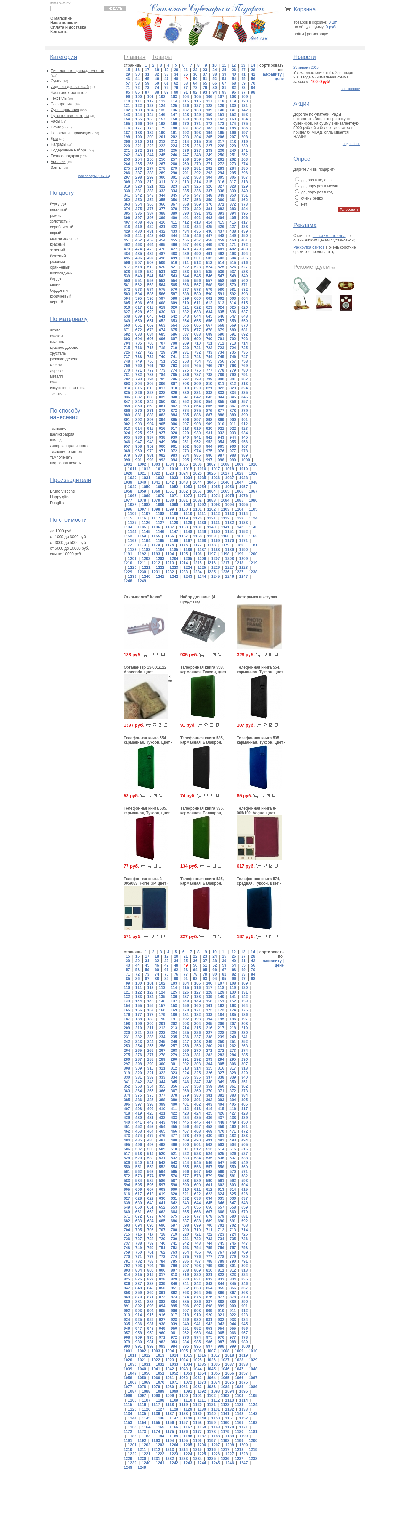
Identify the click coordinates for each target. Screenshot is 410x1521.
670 (244, 325)
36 (195, 74)
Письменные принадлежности (77, 71)
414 (209, 222)
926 (150, 433)
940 (186, 437)
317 (233, 182)
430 (138, 231)
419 (138, 227)
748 (127, 361)
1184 (160, 549)
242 (127, 155)
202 (174, 137)
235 (174, 150)
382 (221, 209)
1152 (243, 531)
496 (138, 258)
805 (150, 383)
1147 (174, 531)
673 (150, 330)
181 (186, 128)
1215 (197, 563)
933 (233, 433)
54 (234, 79)
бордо (55, 279)
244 (150, 155)
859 (138, 406)
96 (234, 92)
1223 (174, 567)
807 (174, 383)
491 (209, 253)
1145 (146, 531)
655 (197, 321)
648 (244, 316)
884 (174, 415)
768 (233, 366)
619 (162, 307)
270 (197, 164)
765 (197, 366)
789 (221, 374)
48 (176, 79)
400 (174, 218)
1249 (141, 581)
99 (128, 96)
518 (138, 267)
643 (186, 316)
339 (233, 191)
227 (209, 146)
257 (174, 159)
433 (174, 231)
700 (209, 339)
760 (138, 366)
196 (233, 132)
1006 (197, 464)
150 (209, 114)
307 (244, 177)
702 (233, 339)
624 (221, 307)
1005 (183, 464)
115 (186, 101)
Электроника (62, 104)
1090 (174, 505)
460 (233, 240)
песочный (58, 210)
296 (244, 173)
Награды (58, 144)
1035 (201, 478)
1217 (225, 563)
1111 (201, 513)
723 (221, 348)
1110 (188, 513)
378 (174, 209)
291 (186, 173)
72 (137, 88)
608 (162, 303)
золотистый (60, 221)
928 (174, 433)
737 (127, 357)
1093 (215, 505)
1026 (211, 473)
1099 (169, 509)
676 (186, 330)
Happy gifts (59, 497)
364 (138, 204)
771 (138, 370)
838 (150, 397)
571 (244, 285)
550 (127, 280)
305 (221, 177)
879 (244, 410)
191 (174, 132)
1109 (174, 513)
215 (197, 141)
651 (150, 321)
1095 (243, 505)
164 (244, 119)
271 (209, 164)
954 (221, 442)
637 (244, 312)
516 (244, 262)
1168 (201, 540)
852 (186, 401)
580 (221, 289)
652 (162, 321)
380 (197, 209)
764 (186, 366)
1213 (169, 563)
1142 (239, 527)
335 (186, 191)
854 (209, 401)
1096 (128, 509)
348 (209, 195)
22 (195, 70)
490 (197, 253)
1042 (169, 482)
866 (221, 406)
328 (233, 186)
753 (186, 361)
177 (138, 128)
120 (244, 101)
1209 (243, 558)
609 (174, 303)
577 (186, 289)
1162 (253, 536)
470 (221, 244)
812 (233, 383)
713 (233, 343)
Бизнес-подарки (65, 156)
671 (127, 330)
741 (174, 357)
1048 (253, 482)
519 (150, 267)
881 (138, 415)
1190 (243, 549)
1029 (253, 473)
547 (221, 276)
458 (209, 240)
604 (244, 298)
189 (150, 132)
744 (209, 357)
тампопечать (61, 457)
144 (138, 114)
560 (244, 280)
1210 (128, 563)
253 (127, 159)
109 (244, 96)
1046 (225, 482)
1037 (229, 478)
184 (221, 128)
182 (197, 128)
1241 (160, 576)
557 (209, 280)
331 (138, 191)
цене (279, 79)
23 (205, 70)
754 (197, 361)
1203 (160, 558)
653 (174, 321)
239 (221, 150)
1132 (229, 522)
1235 (211, 572)
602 (221, 298)
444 (174, 235)
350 (233, 195)
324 (186, 186)
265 (138, 164)
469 (209, 244)
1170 (229, 540)
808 (186, 383)
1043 (183, 482)
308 (127, 182)
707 (162, 343)
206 (221, 137)
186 (244, 128)
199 (138, 137)
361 (233, 200)
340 (244, 191)
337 (209, 191)
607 (150, 303)
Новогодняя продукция (71, 133)
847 (127, 401)
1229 (128, 572)
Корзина (305, 9)
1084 (225, 500)
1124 (253, 518)
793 (138, 379)
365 (150, 204)
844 (221, 397)
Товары (162, 57)
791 (244, 374)
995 (186, 460)
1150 (215, 531)
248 (197, 155)
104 (186, 96)
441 (138, 235)
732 (197, 352)
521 (174, 267)
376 (150, 209)
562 (138, 285)
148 (186, 114)
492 (221, 253)
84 (253, 88)
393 (221, 213)
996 (197, 460)
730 (174, 352)
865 (209, 406)
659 (244, 321)
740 (162, 357)
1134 (128, 527)
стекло (56, 365)
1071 (174, 496)
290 (174, 173)
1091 (188, 505)
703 (244, 339)
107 (221, 96)
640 (150, 316)
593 (244, 294)
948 (150, 442)
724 (233, 348)
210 (138, 141)
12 (234, 65)
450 (244, 235)
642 (174, 316)
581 (233, 289)
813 (244, 383)
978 (244, 451)
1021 (141, 473)
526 (233, 267)
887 (209, 415)
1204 (174, 558)
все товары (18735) (94, 176)
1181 (253, 545)
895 (174, 419)
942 (209, 437)
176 (127, 128)
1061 (169, 491)
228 (221, 146)
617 (138, 307)
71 (128, 88)
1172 (128, 545)
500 (186, 258)
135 (162, 110)
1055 (215, 487)
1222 (160, 567)
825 (127, 392)
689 (209, 334)
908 (197, 424)
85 (128, 92)
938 (162, 437)
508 (150, 262)
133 (138, 110)
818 (174, 388)
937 (150, 437)
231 (127, 150)
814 (127, 388)
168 (162, 123)
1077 (128, 500)
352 (127, 200)
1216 (211, 563)
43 (128, 79)
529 (138, 271)
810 (209, 383)
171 (197, 123)
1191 (128, 554)
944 (233, 437)
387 (150, 213)
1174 (156, 545)
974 (197, 451)
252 (244, 155)
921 (221, 428)
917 (174, 428)
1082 (197, 500)
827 (150, 392)
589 (197, 294)
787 (197, 374)
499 (174, 258)
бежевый (58, 256)
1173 (141, 545)
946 (127, 442)
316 (221, 182)
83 (243, 88)
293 (209, 173)
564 (162, 285)
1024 (183, 473)
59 (147, 83)
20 (176, 70)
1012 (146, 469)
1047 (239, 482)
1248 (128, 581)
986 (209, 455)
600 (197, 298)
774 (174, 370)
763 (174, 366)
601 (209, 298)
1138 (183, 527)
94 (214, 92)
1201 (132, 558)
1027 (225, 473)
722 (209, 348)
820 (197, 388)
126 (186, 105)
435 (197, 231)
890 (244, 415)
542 (162, 276)
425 (209, 227)
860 (150, 406)
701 (221, 339)
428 (244, 227)
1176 (183, 545)
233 (150, 150)
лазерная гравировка (69, 446)
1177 (197, 545)
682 (127, 334)
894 (162, 419)
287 (138, 173)
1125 (132, 522)
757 (233, 361)
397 (138, 218)
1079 (156, 500)
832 (209, 392)
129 (221, 105)
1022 (156, 473)
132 (127, 110)
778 (221, 370)
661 (138, 325)
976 (221, 451)
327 (221, 186)
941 (197, 437)
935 (127, 437)
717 (150, 348)
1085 (239, 500)
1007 (211, 464)
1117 (156, 518)
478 (186, 249)
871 (150, 410)
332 (150, 191)
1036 (215, 478)
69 (243, 83)
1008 (225, 464)
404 (221, 218)
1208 (229, 558)
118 (221, 101)
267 (162, 164)
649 (127, 321)
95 (224, 92)
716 (138, 348)
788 (209, 374)
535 (209, 271)
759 (127, 366)
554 (174, 280)
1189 (229, 549)
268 (174, 164)
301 (174, 177)
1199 (239, 554)
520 (162, 267)
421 (162, 227)
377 (162, 209)
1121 (211, 518)
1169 (215, 540)
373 (244, 204)
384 (244, 209)
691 (233, 334)
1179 (225, 545)
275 (127, 168)
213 (174, 141)
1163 (132, 540)
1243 (188, 576)
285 (244, 168)
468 (197, 244)
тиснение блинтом (66, 451)
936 (138, 437)
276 (138, 168)
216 (209, 141)
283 (221, 168)
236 (186, 150)
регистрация (318, 34)
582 (244, 289)
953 (209, 442)
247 (186, 155)
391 (197, 213)
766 (209, 366)
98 (253, 92)
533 (186, 271)
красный (57, 244)
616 (127, 307)
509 (162, 262)
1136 (156, 527)
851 (174, 401)
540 (138, 276)
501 (197, 258)
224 (174, 146)
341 (127, 195)
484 (127, 253)
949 (162, 442)
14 (253, 65)
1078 (141, 500)
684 (150, 334)
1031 (146, 478)
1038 (243, 478)
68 (234, 83)
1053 (188, 487)
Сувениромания (65, 110)
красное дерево (64, 347)
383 (233, 209)
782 (138, 374)
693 (127, 339)
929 (186, 433)
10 (214, 65)
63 (186, 83)
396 (127, 218)
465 (162, 244)
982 (162, 455)
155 (138, 119)
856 (233, 401)
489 (186, 253)
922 (233, 428)
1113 (229, 513)
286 (127, 173)
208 (244, 137)
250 (221, 155)
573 (138, 289)
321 (150, 186)
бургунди (58, 204)
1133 (243, 522)
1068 (132, 496)
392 (209, 213)
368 (186, 204)
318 (244, 182)
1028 (239, 473)
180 (174, 128)
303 (197, 177)
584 (138, 294)
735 (233, 352)
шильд (56, 440)
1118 (169, 518)
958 (138, 446)
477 (174, 249)
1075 (229, 496)
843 (209, 397)
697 (174, 339)
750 (150, 361)
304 (209, 177)
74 (157, 88)
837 (138, 397)
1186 (188, 549)
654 (186, 321)
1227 (229, 567)
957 (127, 446)
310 (150, 182)
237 (197, 150)
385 (127, 213)
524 (209, 267)
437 (221, 231)
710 (197, 343)
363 (127, 204)
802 (244, 379)
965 (221, 446)
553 (162, 280)
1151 (229, 531)
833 (221, 392)
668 (221, 325)
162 (221, 119)
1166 (174, 540)
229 (233, 146)
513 (209, 262)
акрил (55, 330)
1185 (174, 549)
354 (150, 200)
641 (162, 316)
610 (186, 303)
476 (162, 249)
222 (150, 146)
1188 (215, 549)
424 (197, 227)
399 (162, 218)
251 (233, 155)
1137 (169, 527)
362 (244, 200)
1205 (188, 558)
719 (174, 348)
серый (55, 233)
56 (253, 79)
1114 (243, 513)
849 (150, 401)
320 (138, 186)
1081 (183, 500)
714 (244, 343)
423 (186, 227)
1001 (128, 464)
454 (162, 240)
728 (150, 352)
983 (174, 455)
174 (233, 123)
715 (127, 348)
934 (244, 433)
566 (186, 285)
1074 (215, 496)
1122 (225, 518)
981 (150, 455)
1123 (239, 518)
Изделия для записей (70, 87)
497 (150, 258)
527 (244, 267)
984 (186, 455)
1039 (128, 482)
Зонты (56, 167)
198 (127, 137)
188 (138, 132)
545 (197, 276)
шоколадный (61, 273)
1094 (229, 505)
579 (209, 289)
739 (150, 357)
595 (138, 298)
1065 (225, 491)
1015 (188, 469)
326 (209, 186)
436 (209, 231)
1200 (253, 554)
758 (244, 361)
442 (150, 235)
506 (127, 262)
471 (233, 244)
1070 (160, 496)
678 (209, 330)
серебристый (61, 227)
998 (221, 460)
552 (150, 280)
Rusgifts (57, 503)
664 (174, 325)
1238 (253, 572)
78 (195, 88)
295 (233, 173)
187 (127, 132)
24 (214, 70)
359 (209, 200)
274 (244, 164)
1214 (183, 563)
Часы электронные (67, 92)
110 (127, 101)
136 (174, 110)
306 (233, 177)
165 (127, 123)
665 (186, 325)
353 (138, 200)
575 (162, 289)
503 (221, 258)
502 (209, 258)
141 (233, 110)
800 (221, 379)
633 (197, 312)
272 (221, 164)
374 (127, 209)
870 (138, 410)
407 (127, 222)
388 (162, 213)
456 (186, 240)
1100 (183, 509)
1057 (243, 487)
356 (174, 200)
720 (186, 348)
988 (233, 455)
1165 (160, 540)
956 (244, 442)
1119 (183, 518)
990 (127, 460)
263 (244, 159)
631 (174, 312)
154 (127, 119)
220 (127, 146)
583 (127, 294)
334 (174, 191)
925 (138, 433)
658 (233, 321)
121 (127, 105)
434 (186, 231)
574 (150, 289)
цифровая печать (65, 463)
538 (244, 271)
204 (197, 137)
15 (128, 70)
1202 (146, 558)
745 (221, 357)
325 (197, 186)
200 (150, 137)
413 (197, 222)
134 (150, 110)
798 (197, 379)
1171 (243, 540)
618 (150, 307)
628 (138, 312)
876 (209, 410)
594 (127, 298)
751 (162, 361)
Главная (135, 57)
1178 (211, 545)
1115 (128, 518)
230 (244, 146)
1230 (141, 572)
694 (138, 339)
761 (150, 366)
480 (209, 249)
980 (138, 455)
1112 (215, 513)
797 (186, 379)
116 (197, 101)
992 (150, 460)
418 (127, 227)
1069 (146, 496)
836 (127, 397)
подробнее (351, 144)
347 (197, 195)
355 (162, 200)
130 (233, 105)
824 (244, 388)
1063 (197, 491)
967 (244, 446)
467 (186, 244)
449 (233, 235)
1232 (169, 572)
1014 (174, 469)
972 (174, 451)
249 (209, 155)
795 (162, 379)
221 (138, 146)
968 (127, 451)
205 (209, 137)
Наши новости (64, 22)
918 (186, 428)
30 (137, 74)
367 (174, 204)
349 (221, 195)
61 (166, 83)
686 (174, 334)
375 (138, 209)
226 (197, 146)
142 (244, 110)
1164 (146, 540)
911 (233, 424)
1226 (215, 567)
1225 (201, 567)
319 (127, 186)
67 (224, 83)
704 (127, 343)
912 (244, 424)
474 (138, 249)
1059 (141, 491)
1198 (225, 554)
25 (224, 70)
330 (127, 191)
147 (174, 114)
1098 (156, 509)
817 (162, 388)
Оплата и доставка (68, 27)
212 (162, 141)
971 (162, 451)
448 (221, 235)
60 (157, 83)
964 (209, 446)
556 (197, 280)
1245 (215, 576)
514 (221, 262)
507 (138, 262)
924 (127, 433)
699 (197, 339)
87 (147, 92)
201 (162, 137)
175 (244, 123)
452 (138, 240)
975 (209, 451)
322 (162, 186)
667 (209, 325)
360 (221, 200)
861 (162, 406)
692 (244, 334)
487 (162, 253)
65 (205, 83)
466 (174, 244)
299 (150, 177)
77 (186, 88)
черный (56, 302)
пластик (57, 341)
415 (221, 222)
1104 (239, 509)
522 (186, 267)
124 (162, 105)
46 (157, 79)
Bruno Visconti (62, 491)
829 (174, 392)
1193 (156, 554)
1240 (146, 576)
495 (127, 258)
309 (138, 182)
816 (150, 388)
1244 (201, 576)
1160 (225, 536)
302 (186, 177)
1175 (169, 545)
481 (221, 249)
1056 (229, 487)
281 (197, 168)
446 (197, 235)
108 (233, 96)
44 (137, 79)
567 (197, 285)
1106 (132, 513)
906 (174, 424)
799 (209, 379)
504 (233, 258)
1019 (243, 469)
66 (214, 83)
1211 (141, 563)
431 (150, 231)
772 (150, 370)
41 (243, 74)
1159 (211, 536)
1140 (211, 527)
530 (150, 271)
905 (162, 424)
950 (174, 442)
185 (233, 128)
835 (244, 392)
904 (150, 424)
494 (244, 253)
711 (209, 343)
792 (127, 379)
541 (150, 276)
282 (209, 168)
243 (138, 155)
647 (233, 316)
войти (299, 34)
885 (186, 415)
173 (221, 123)
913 (127, 428)
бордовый (59, 290)
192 (186, 132)
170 (186, 123)
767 (221, 366)
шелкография (62, 434)
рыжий (56, 215)
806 (162, 383)
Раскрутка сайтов (308, 247)
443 (162, 235)
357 (186, 200)
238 (209, 150)
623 (209, 307)
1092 (201, 505)
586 (162, 294)
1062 (183, 491)
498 (162, 258)
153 (244, 114)
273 (233, 164)
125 (174, 105)
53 (224, 79)
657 (221, 321)
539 (127, 276)
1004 (169, 464)
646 (221, 316)
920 (209, 428)
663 (162, 325)
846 (244, 397)
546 (209, 276)
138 (197, 110)
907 (186, 424)
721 (197, 348)
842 (197, 397)
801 (233, 379)
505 (244, 258)
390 (186, 213)
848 (138, 401)
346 (186, 195)
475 (150, 249)
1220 (132, 567)
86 (137, 92)
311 (162, 182)
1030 (132, 478)
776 (197, 370)
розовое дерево (64, 359)
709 (186, 343)
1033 (174, 478)
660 (127, 325)
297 (127, 177)
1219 (253, 563)
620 (174, 307)
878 (233, 410)
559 (233, 280)
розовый (57, 261)
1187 (201, 549)
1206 (201, 558)
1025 (197, 473)
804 (138, 383)
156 (150, 119)
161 (209, 119)
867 (233, 406)
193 (197, 132)
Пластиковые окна (329, 235)
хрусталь (58, 353)
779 (233, 370)
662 (150, 325)
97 (243, 92)
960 (162, 446)
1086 (253, 500)
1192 (141, 554)
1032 (160, 478)
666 (197, 325)
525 (221, 267)
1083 (211, 500)
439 (244, 231)
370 (209, 204)
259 (197, 159)
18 (157, 70)
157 (162, 119)
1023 (169, 473)
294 (221, 173)
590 (209, 294)
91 (186, 92)
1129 (188, 522)
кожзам (56, 336)
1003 (156, 464)
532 (174, 271)
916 (162, 428)
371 (221, 204)
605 (127, 303)
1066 (239, 491)
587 (174, 294)
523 (197, 267)
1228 (243, 567)
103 (174, 96)
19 (166, 70)
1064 (211, 491)
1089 (160, 505)
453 (150, 240)
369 (197, 204)
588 (186, 294)
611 (197, 303)
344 (162, 195)
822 (221, 388)
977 (233, 451)
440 (127, 235)
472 (244, 244)
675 (174, 330)
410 (162, 222)
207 (233, 137)
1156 (169, 536)
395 (244, 213)
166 (138, 123)
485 (138, 253)
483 (244, 249)
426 (221, 227)
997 (209, 460)
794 (150, 379)
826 (138, 392)
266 (150, 164)
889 (233, 415)
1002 (141, 464)
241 (244, 150)
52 (214, 79)
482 (233, 249)
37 (205, 74)
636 (233, 312)
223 (162, 146)
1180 (239, 545)
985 (197, 455)
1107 (146, 513)
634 (209, 312)
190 (162, 132)
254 (138, 159)
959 (150, 446)
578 (197, 289)
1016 (201, 469)
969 (138, 451)
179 (162, 128)
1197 (211, 554)
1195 (183, 554)
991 (138, 460)
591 (221, 294)
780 (244, 370)
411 (174, 222)
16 (137, 70)
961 (174, 446)
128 (209, 105)
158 (174, 119)
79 (205, 88)
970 (150, 451)
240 (233, 150)
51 (205, 79)
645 (209, 316)
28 (253, 70)
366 (162, 204)
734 (221, 352)
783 (150, 374)
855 (221, 401)
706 (150, 343)
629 (150, 312)
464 (150, 244)
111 (138, 101)
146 (162, 114)
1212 (156, 563)
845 (233, 397)
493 (233, 253)
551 (138, 280)
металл (56, 376)
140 (221, 110)
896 (186, 419)
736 (244, 352)
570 (233, 285)
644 (197, 316)
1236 (225, 572)
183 (209, 128)
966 (233, 446)
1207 (215, 558)
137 (186, 110)
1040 (141, 482)
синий (55, 284)
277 (150, 168)
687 (186, 334)
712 (221, 343)
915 (150, 428)
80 (214, 88)
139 (209, 110)
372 (233, 204)
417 (244, 222)
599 (186, 298)
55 (243, 79)
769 (244, 366)
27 (243, 70)
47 (166, 79)
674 (162, 330)
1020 (128, 473)
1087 (132, 505)
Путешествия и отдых (70, 115)
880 (127, 415)
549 (244, 276)
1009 (239, 464)
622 (197, 307)
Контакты (59, 31)
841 (186, 397)
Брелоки (58, 161)
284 (233, 168)
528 (127, 271)
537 (233, 271)
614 (233, 303)
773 (162, 370)
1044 (197, 482)
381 (209, 209)
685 (162, 334)
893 (150, 419)
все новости (350, 89)
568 (209, 285)
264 (127, 164)
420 (150, 227)
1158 (197, 536)
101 (150, 96)
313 (186, 182)
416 (233, 222)
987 (221, 455)
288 (150, 173)
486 (150, 253)
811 (221, 383)
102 (162, 96)
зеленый (57, 250)
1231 (156, 572)
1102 (211, 509)
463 (138, 244)
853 (197, 401)
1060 (156, 491)
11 (224, 65)
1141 (225, 527)
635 (221, 312)
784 (162, 374)
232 (138, 150)
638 (127, 316)
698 (186, 339)
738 (138, 357)
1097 (141, 509)
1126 (146, 522)
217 (221, 141)
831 (197, 392)
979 (127, 455)
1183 (146, 549)
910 (221, 424)
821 (209, 388)
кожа (54, 382)
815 (138, 388)
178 (150, 128)
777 (209, 370)
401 (186, 218)
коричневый (60, 296)
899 (221, 419)
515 (233, 262)
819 (186, 388)
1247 (243, 576)
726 (127, 352)
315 (209, 182)
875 (197, 410)
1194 (169, 554)
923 (244, 428)
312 (174, 182)
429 (127, 231)
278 (162, 168)
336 (197, 191)
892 (138, 419)
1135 (141, 527)
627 (127, 312)
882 (150, 415)
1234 (197, 572)
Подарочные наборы (69, 150)
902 (127, 424)
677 (197, 330)
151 (221, 114)
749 (138, 361)
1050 (146, 487)
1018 (229, 469)
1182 (132, 549)
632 (186, 312)
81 (224, 88)
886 (197, 415)
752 (174, 361)
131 (244, 105)
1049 (132, 487)
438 (233, 231)
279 (174, 168)
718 (162, 348)
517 (127, 267)
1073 (201, 496)
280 (186, 168)
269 (186, 164)
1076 (243, 496)
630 (162, 312)
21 (186, 70)
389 (174, 213)
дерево (56, 370)
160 (197, 119)
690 (221, 334)
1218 (239, 563)
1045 (211, 482)
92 (195, 92)
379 (186, 209)
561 (127, 285)
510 (174, 262)
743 (197, 357)
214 (186, 141)
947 (138, 442)
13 (243, 65)
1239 (132, 576)
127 (197, 105)
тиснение (58, 428)
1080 (169, 500)
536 (221, 271)
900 (233, 419)
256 (162, 159)
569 (221, 285)
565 (174, 285)
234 (162, 150)
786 (186, 374)
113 (162, 101)
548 (233, 276)
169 (174, 123)
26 (234, 70)
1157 (183, 536)
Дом (54, 138)
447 (209, 235)
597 (162, 298)
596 (150, 298)
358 (197, 200)
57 (128, 83)
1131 (215, 522)
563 (150, 285)
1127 (160, 522)
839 (162, 397)
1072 (188, 496)
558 (221, 280)
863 (186, 406)
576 (174, 289)
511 (186, 262)
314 (197, 182)
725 (244, 348)
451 (127, 240)
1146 (160, 531)
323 (174, 186)
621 (186, 307)
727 (138, 352)
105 (197, 96)
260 (209, 159)
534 (197, 271)
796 (174, 379)
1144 (132, 531)
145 (150, 114)
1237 (239, 572)
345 (174, 195)
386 (138, 213)
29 (128, 74)
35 (186, 74)
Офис (56, 127)
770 (127, 370)
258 (186, 159)
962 (186, 446)
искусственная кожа (68, 388)
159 (186, 119)
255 (150, 159)
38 (214, 74)
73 (147, 88)
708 (174, 343)
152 (233, 114)
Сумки (56, 81)
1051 (160, 487)
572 (127, 289)
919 (197, 428)
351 (244, 195)
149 (197, 114)
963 (197, 446)
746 (233, 357)
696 (162, 339)
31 (147, 74)
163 (233, 119)
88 (157, 92)
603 (233, 298)
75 (166, 88)
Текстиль (59, 98)
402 (197, 218)
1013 (160, 469)
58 (137, 83)
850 (162, 401)
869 (127, 410)
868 (244, 406)
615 (244, 303)
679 (221, 330)
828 (162, 392)
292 (197, 173)
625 (233, 307)
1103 (225, 509)
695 (150, 339)
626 (244, 307)
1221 (146, 567)
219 (244, 141)
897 (197, 419)
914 (138, 428)
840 (174, 397)
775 (186, 370)
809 (197, 383)
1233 (183, 572)
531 (162, 271)
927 (162, 433)
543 (174, 276)
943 (221, 437)
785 (174, 374)
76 (176, 88)
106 (209, 96)
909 (209, 424)
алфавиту (272, 74)
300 (162, 177)
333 (162, 191)
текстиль (58, 393)
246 (174, 155)
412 (186, 222)
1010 (253, 464)
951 (186, 442)
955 (233, 442)
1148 (188, 531)
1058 (128, 491)
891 (127, 419)
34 (176, 74)
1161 (239, 536)
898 (209, 419)
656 (209, 321)
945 (244, 437)
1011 (132, 469)
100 (138, 96)
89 (166, 92)
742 (186, 357)
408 (138, 222)
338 (221, 191)
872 (162, 410)
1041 (156, 482)
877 (221, 410)
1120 (197, 518)
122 (138, 105)
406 (244, 218)
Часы (55, 121)
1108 (160, 513)
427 (233, 227)
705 (138, 343)
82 (234, 88)
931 (209, 433)
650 (138, 321)
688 (197, 334)
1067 (253, 491)
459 (221, 240)
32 (157, 74)
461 (244, 240)
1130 (201, 522)
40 (234, 74)
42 (253, 74)
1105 (253, 509)
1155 (156, 536)
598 (174, 298)
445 (186, 235)
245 (162, 155)
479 (197, 249)
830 (186, 392)
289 (162, 173)
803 (127, 383)
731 (186, 352)
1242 (174, 576)
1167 (188, 540)
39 (224, 74)
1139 (197, 527)
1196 (197, 554)
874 (186, 410)
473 (127, 249)
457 (197, 240)
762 (162, 366)
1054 (201, 487)
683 (138, 334)
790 (233, 374)
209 (127, 141)
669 (233, 325)
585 (150, 294)
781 (127, 374)
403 (209, 218)
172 (209, 123)
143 (127, 114)
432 (162, 231)
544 (186, 276)
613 (221, 303)
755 (209, 361)
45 (147, 79)
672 (138, 330)
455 (174, 240)
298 (138, 177)
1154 (141, 536)
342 (138, 195)
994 (174, 460)
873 (174, 410)
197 (244, 132)
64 (195, 83)
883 (162, 415)
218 (233, 141)
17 (147, 70)
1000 (245, 460)
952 (197, 442)
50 (195, 79)
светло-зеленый (64, 238)
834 (233, 392)
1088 (146, 505)
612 (209, 303)
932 (221, 433)
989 (244, 455)
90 (176, 92)
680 (233, 330)
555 (186, 280)
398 (150, 218)
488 (174, 253)
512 (197, 262)
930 (197, 433)
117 (209, 101)
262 (233, 159)
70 (253, 83)
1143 (253, 527)
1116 (141, 518)
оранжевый (60, 267)
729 (162, 352)
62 (176, 83)
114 (174, 101)
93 (205, 92)
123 (150, 105)
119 (233, 101)
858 (127, 406)
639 (138, 316)
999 (233, 460)
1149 (201, 531)
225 (186, 146)
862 (174, 406)
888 (221, 415)
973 (186, 451)
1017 (215, 469)
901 (244, 419)
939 (174, 437)
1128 (174, 522)
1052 (174, 487)
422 (174, 227)
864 (197, 406)
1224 (188, 567)
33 (166, 74)
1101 (197, 509)
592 (233, 294)
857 (244, 401)
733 (209, 352)
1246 (229, 576)
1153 (128, 536)
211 (150, 141)
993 (162, 460)
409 (150, 222)
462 (127, 244)
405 (233, 218)
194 (209, 132)
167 (150, 123)
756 (221, 361)
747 (244, 357)
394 (233, 213)
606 (138, 303)
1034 (188, 478)
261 (221, 159)
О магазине (61, 18)
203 (186, 137)
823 (233, 388)
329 (244, 186)
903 (138, 424)
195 (221, 132)
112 (150, 101)
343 (150, 195)
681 (244, 330)
